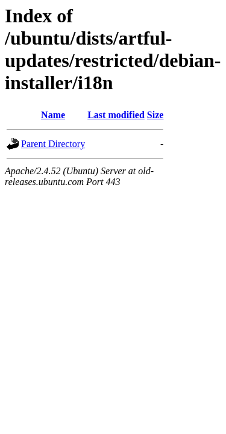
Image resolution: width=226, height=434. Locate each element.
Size (155, 115)
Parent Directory (53, 144)
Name (53, 115)
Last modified (116, 115)
